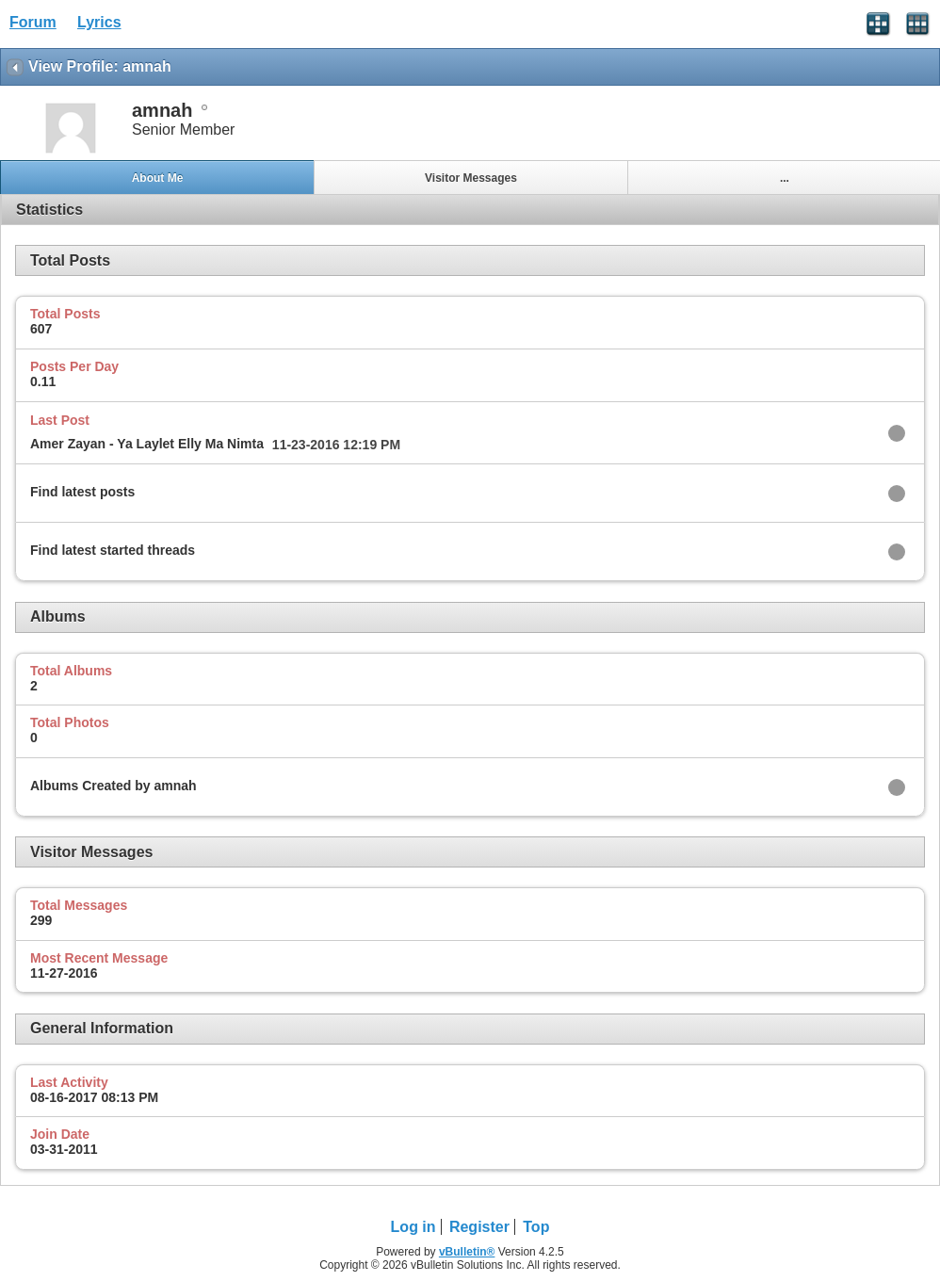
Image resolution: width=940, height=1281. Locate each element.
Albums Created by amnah (113, 785)
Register (479, 1227)
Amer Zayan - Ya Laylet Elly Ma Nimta (147, 443)
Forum (33, 22)
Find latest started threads (112, 550)
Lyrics (99, 22)
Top (536, 1227)
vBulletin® (467, 1251)
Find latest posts (82, 491)
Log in (413, 1227)
